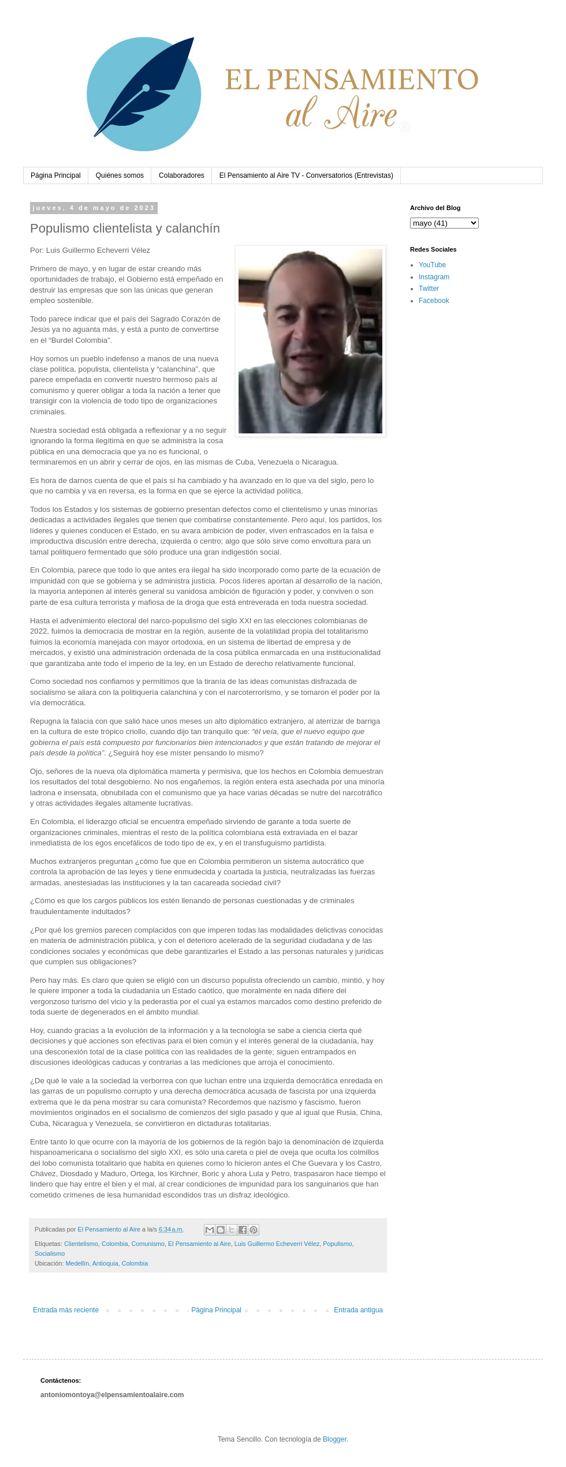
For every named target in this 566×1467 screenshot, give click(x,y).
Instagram (434, 277)
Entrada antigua (358, 1310)
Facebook (434, 301)
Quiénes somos (120, 175)
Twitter (429, 289)
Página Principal (56, 175)
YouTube (432, 265)
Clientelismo (81, 1243)
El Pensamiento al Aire (199, 1243)
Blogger (335, 1439)
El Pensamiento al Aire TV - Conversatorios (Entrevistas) (306, 175)
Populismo (337, 1243)
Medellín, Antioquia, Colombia (106, 1263)
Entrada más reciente (66, 1310)
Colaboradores (181, 175)
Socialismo (50, 1253)
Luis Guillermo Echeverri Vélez (277, 1243)
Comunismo (148, 1243)
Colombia (115, 1243)
